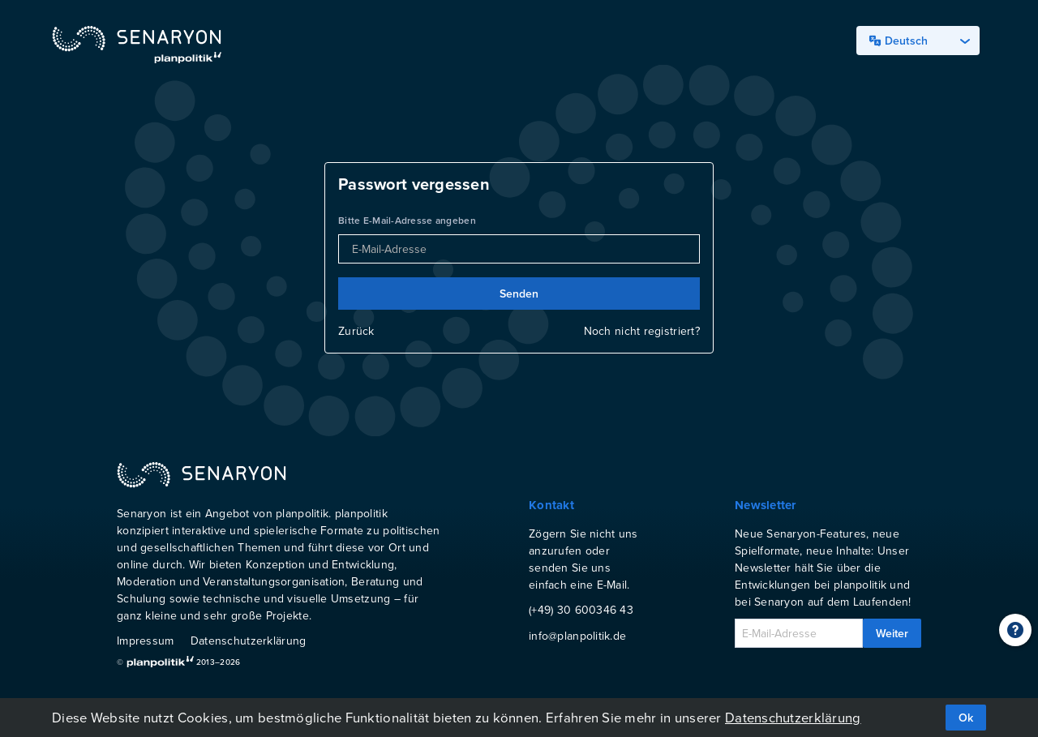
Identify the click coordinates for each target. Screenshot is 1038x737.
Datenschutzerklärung (249, 640)
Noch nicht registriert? (642, 331)
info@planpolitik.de (577, 636)
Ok (966, 717)
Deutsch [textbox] (899, 40)
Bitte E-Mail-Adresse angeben (407, 220)
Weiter (892, 633)
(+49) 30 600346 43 (581, 610)
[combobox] (918, 40)
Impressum (145, 640)
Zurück (356, 331)
